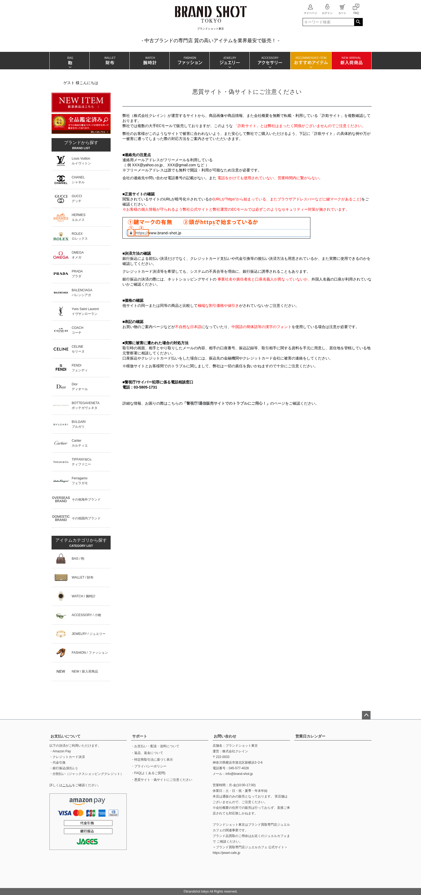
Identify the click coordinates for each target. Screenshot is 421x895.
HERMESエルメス (78, 217)
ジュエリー (229, 60)
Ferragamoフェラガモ (80, 480)
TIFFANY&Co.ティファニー (82, 462)
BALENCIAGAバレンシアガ (82, 292)
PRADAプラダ (77, 273)
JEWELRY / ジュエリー (89, 634)
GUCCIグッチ (77, 198)
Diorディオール (80, 386)
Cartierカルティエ (80, 443)
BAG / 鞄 (78, 558)
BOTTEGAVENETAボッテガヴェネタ (86, 405)
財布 (109, 60)
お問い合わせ (225, 736)
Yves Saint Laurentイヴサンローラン (85, 311)
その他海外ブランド (86, 499)
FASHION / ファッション (90, 653)
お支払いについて (65, 736)
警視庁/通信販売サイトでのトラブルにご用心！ (226, 403)
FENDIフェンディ (80, 368)
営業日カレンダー (310, 736)
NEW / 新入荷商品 (85, 671)
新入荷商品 (351, 60)
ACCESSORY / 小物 (86, 615)
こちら (67, 785)
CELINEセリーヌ (78, 349)
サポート (139, 736)
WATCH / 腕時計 (84, 596)
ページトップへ (366, 715)
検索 (358, 22)
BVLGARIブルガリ (79, 424)
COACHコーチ (77, 330)
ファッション (189, 60)
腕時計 (149, 60)
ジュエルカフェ (275, 836)
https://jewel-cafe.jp (226, 853)
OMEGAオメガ (78, 255)
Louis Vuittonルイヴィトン (81, 161)
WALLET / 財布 (82, 577)
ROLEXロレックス (80, 236)
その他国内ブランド (86, 518)
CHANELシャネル (78, 179)
